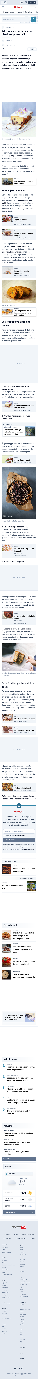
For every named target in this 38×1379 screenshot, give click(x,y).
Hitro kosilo (16, 930)
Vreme (8, 1167)
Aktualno (8, 1126)
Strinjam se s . (15, 835)
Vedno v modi (16, 971)
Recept (16, 217)
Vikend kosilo (10, 1086)
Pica (8, 1097)
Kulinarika (16, 179)
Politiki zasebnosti (28, 849)
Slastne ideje (11, 1149)
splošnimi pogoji (19, 835)
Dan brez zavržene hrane (14, 1075)
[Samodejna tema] (21, 2)
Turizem (14, 427)
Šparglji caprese (11, 1108)
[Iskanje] (16, 19)
